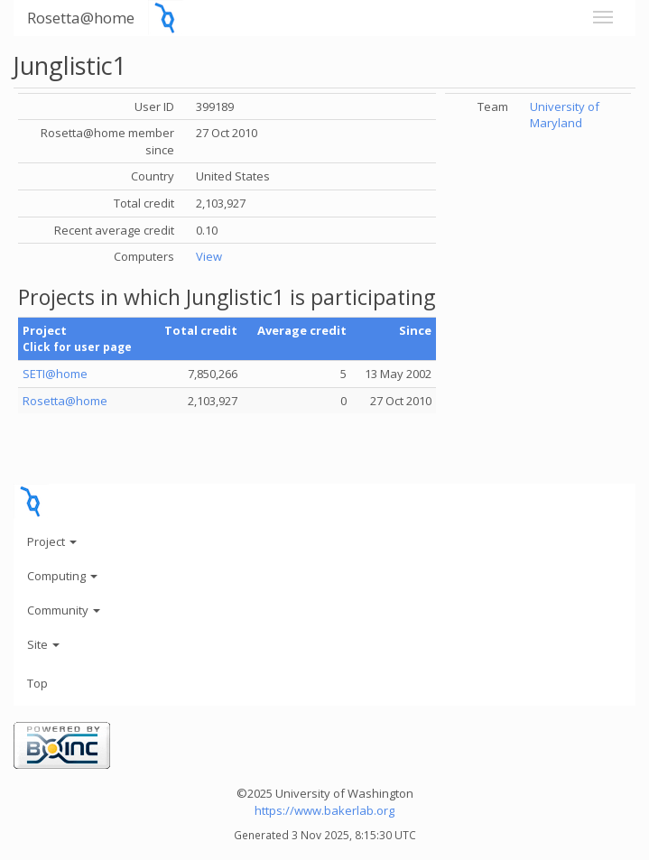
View (209, 256)
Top (37, 683)
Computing (62, 576)
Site (43, 644)
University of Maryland (564, 115)
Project (52, 541)
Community (63, 610)
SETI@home (55, 373)
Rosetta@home (80, 17)
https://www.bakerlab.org (324, 810)
